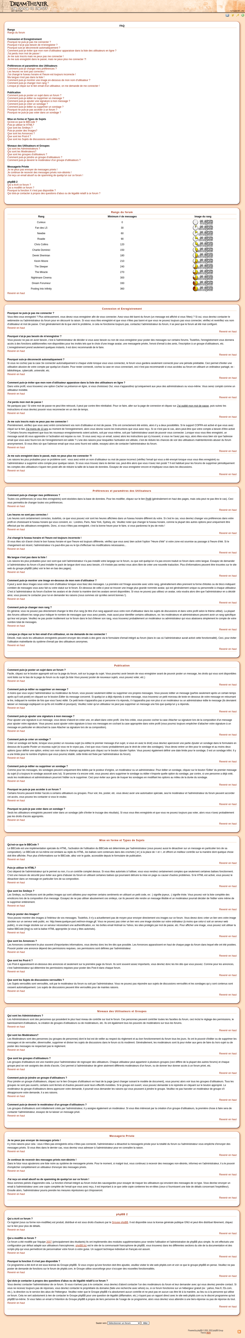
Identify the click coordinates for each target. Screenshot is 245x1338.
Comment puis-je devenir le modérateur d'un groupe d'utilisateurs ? (44, 160)
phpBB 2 (122, 1214)
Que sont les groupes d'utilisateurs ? (27, 154)
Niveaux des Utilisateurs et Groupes (122, 1011)
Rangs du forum (16, 32)
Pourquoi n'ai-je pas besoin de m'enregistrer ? (32, 44)
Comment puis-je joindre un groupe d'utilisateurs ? (34, 157)
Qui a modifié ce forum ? (20, 187)
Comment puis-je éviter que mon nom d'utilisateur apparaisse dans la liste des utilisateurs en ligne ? (61, 50)
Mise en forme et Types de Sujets (122, 840)
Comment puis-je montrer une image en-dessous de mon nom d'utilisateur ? (48, 80)
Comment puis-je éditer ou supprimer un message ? (35, 98)
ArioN (208, 1333)
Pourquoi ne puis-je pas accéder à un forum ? (32, 109)
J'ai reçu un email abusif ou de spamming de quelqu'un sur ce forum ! (45, 175)
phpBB (199, 1330)
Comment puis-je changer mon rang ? (28, 83)
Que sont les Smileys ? (20, 127)
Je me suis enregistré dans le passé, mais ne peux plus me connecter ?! (46, 59)
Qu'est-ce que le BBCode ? (22, 122)
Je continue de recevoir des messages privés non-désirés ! (39, 172)
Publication (122, 665)
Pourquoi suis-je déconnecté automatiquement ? (33, 47)
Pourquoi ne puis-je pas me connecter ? (29, 42)
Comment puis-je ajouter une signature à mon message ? (38, 101)
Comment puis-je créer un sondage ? (27, 104)
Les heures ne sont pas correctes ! (26, 71)
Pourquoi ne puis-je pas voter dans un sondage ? (34, 112)
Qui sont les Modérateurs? (21, 151)
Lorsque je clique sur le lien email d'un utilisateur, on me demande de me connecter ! (53, 85)
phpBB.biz (81, 1245)
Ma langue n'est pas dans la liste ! (25, 77)
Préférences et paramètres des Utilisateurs (122, 490)
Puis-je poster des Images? (22, 130)
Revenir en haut (16, 293)
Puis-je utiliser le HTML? (20, 124)
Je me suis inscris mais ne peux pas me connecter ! (35, 56)
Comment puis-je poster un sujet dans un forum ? (34, 95)
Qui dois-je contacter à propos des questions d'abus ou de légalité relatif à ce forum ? (53, 193)
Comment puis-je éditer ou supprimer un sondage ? (35, 106)
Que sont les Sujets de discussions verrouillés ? (33, 139)
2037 (49, 1241)
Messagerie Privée (122, 1136)
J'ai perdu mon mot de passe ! (23, 53)
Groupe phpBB (120, 1222)
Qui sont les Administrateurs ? (23, 148)
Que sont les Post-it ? (19, 136)
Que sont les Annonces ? (21, 133)
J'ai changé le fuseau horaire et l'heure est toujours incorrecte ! (41, 74)
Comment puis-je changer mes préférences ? (32, 68)
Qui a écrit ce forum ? (19, 184)
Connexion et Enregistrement (122, 308)
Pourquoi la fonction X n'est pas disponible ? (31, 190)
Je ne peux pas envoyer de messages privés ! (32, 169)
